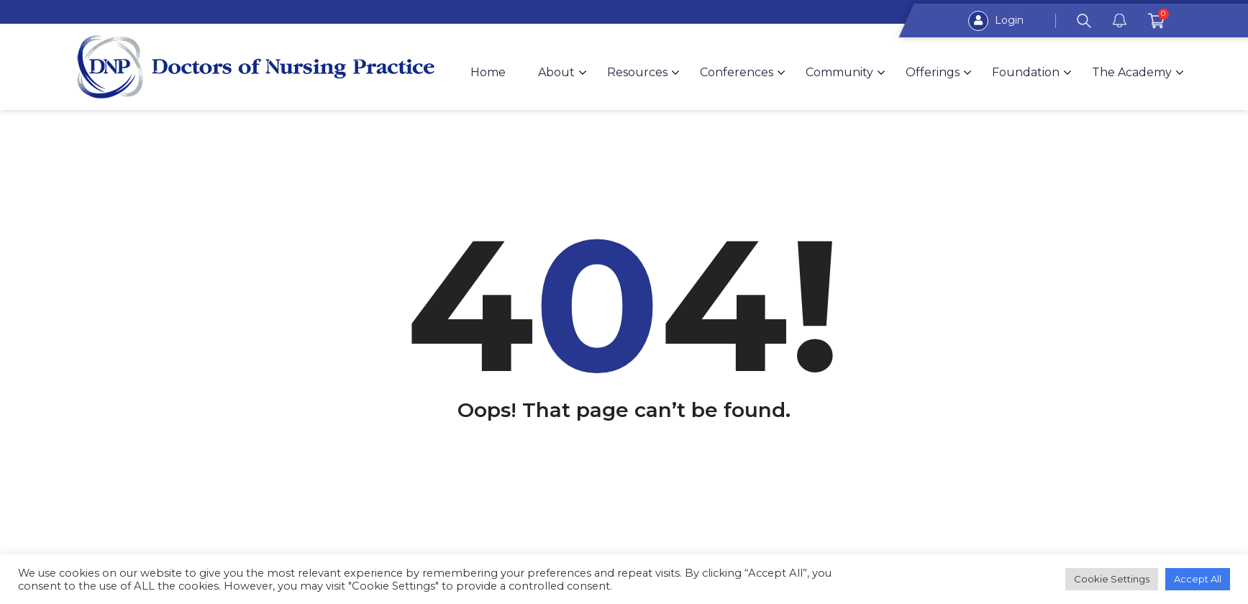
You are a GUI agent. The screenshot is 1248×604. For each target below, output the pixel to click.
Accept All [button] (1197, 579)
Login (996, 21)
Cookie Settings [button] (1111, 579)
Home (488, 72)
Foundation (1026, 72)
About (556, 72)
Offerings (933, 72)
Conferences (736, 72)
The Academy (1132, 72)
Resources (637, 72)
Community (839, 72)
